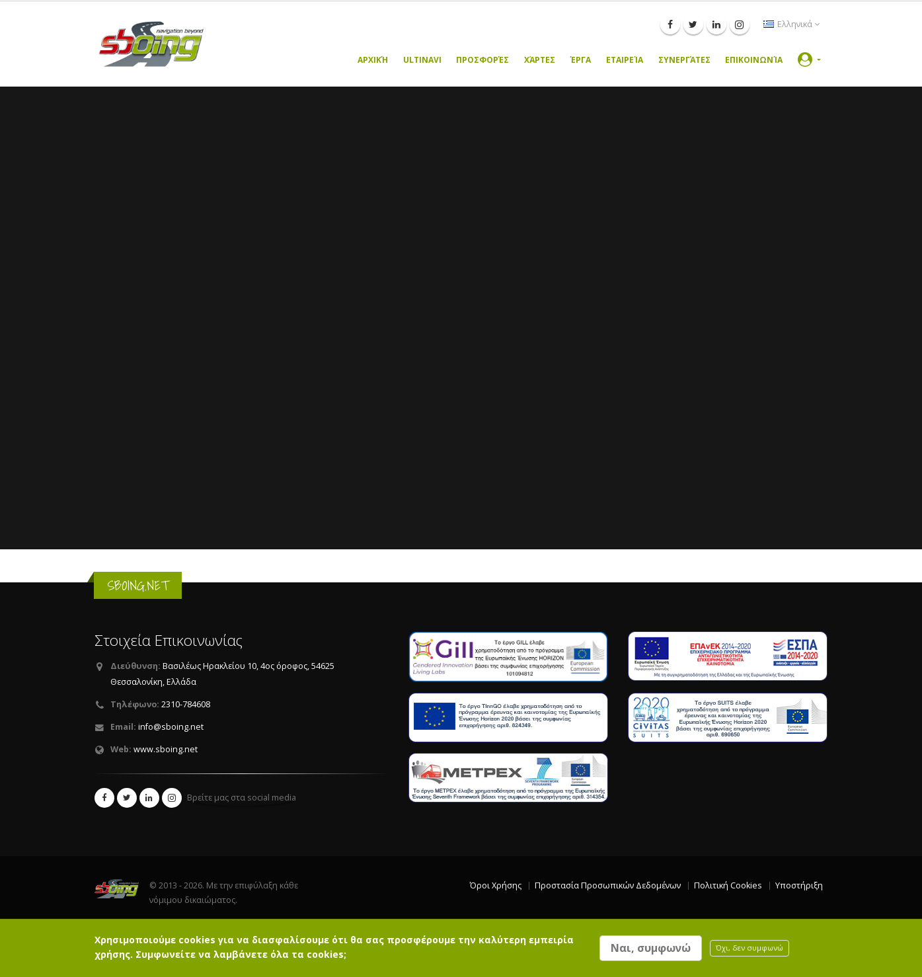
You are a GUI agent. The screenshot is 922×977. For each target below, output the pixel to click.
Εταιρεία (624, 59)
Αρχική (373, 59)
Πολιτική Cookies (728, 885)
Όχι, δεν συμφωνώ (749, 948)
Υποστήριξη (799, 885)
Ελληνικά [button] (791, 24)
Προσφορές (482, 59)
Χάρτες (539, 59)
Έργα (580, 59)
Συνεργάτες (684, 59)
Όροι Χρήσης (495, 885)
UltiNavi (422, 59)
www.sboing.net (166, 749)
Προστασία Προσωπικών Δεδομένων (608, 885)
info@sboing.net (171, 726)
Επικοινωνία (754, 59)
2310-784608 (185, 704)
